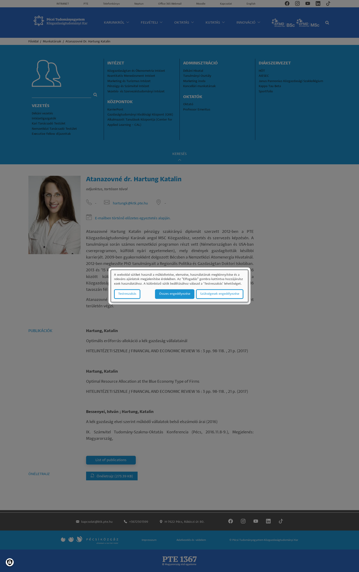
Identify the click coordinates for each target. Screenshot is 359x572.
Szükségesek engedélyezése (219, 294)
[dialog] (179, 286)
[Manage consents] (10, 562)
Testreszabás (127, 294)
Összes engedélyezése (174, 294)
